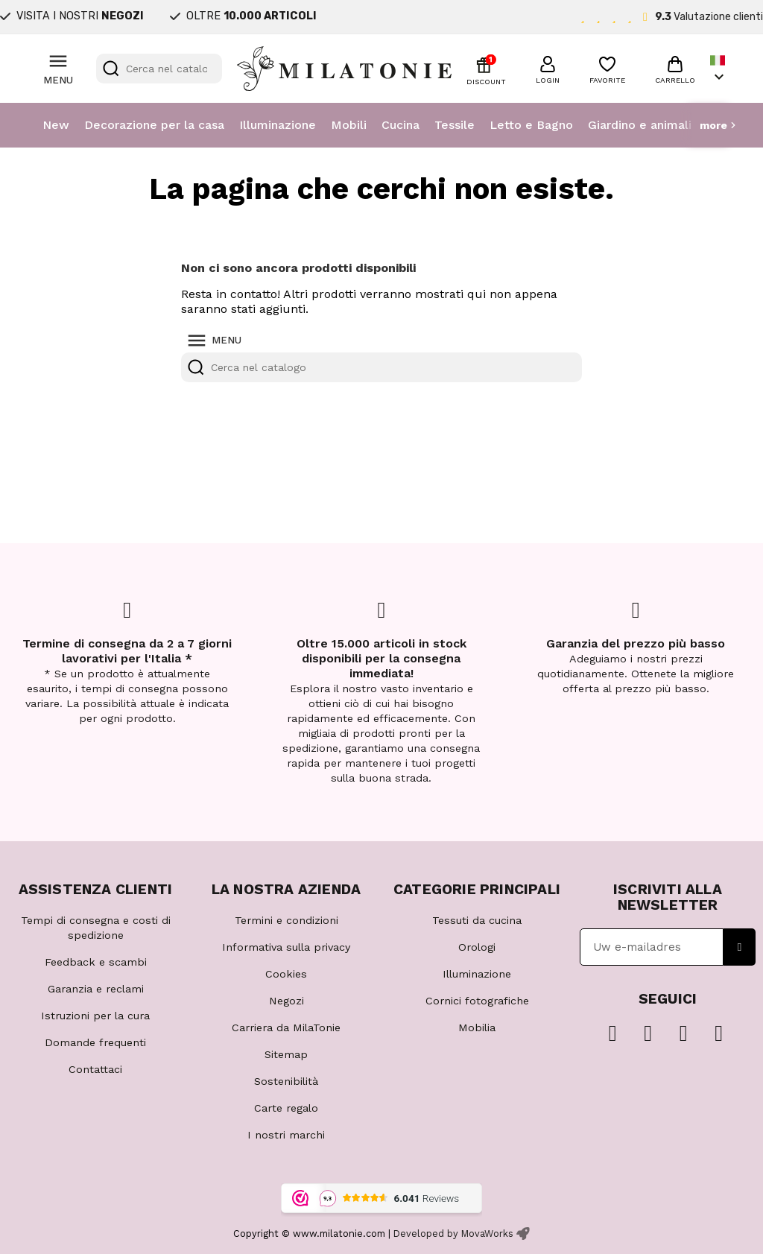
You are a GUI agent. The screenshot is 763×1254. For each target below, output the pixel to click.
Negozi (286, 1001)
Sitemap (286, 1054)
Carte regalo (286, 1108)
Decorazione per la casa (154, 125)
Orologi (477, 947)
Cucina (401, 125)
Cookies (286, 974)
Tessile (454, 125)
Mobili (349, 125)
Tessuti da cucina (477, 920)
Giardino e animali (639, 125)
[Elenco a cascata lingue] (719, 69)
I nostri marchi (286, 1135)
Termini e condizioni (286, 920)
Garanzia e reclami (96, 989)
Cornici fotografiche (477, 1001)
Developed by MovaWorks (453, 1233)
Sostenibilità (286, 1081)
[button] (548, 67)
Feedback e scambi (96, 962)
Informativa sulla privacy (286, 947)
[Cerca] (159, 68)
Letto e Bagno (531, 125)
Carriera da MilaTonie (286, 1027)
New (55, 125)
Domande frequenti (95, 1042)
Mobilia (477, 1027)
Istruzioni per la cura (95, 1016)
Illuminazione (277, 125)
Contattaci (95, 1069)
